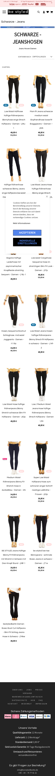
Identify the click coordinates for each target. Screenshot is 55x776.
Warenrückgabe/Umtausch (27, 697)
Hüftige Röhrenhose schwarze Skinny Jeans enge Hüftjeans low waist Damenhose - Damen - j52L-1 (14, 193)
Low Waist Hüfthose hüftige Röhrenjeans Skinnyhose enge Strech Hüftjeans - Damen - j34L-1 (14, 119)
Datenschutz (19, 700)
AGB (33, 700)
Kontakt (13, 704)
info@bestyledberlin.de (27, 770)
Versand (27, 693)
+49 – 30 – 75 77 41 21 (27, 772)
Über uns (17, 690)
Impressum (41, 704)
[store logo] (18, 11)
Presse (39, 690)
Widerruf (26, 704)
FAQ (41, 700)
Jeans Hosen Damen (27, 48)
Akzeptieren (27, 232)
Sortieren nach (24, 57)
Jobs (29, 690)
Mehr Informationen (21, 223)
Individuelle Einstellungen (27, 242)
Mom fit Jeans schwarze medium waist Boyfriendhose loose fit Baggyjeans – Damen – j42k (41, 119)
